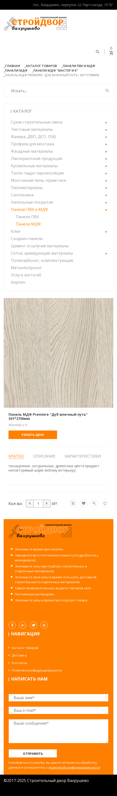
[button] (106, 122)
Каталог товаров (41, 66)
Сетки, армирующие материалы (42, 253)
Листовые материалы (32, 129)
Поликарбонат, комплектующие (42, 260)
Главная (12, 66)
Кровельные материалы (34, 165)
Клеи (15, 231)
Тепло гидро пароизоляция (37, 173)
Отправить (33, 753)
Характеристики (83, 456)
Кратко (16, 456)
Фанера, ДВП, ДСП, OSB (33, 136)
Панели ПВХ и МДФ (79, 66)
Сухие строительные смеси (36, 122)
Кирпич (18, 282)
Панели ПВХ (27, 216)
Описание (44, 456)
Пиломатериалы (26, 187)
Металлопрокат (26, 267)
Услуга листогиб (26, 275)
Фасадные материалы (32, 151)
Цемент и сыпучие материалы (40, 246)
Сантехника (22, 195)
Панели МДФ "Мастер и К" (55, 70)
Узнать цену (32, 434)
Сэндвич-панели (26, 238)
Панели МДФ (16, 70)
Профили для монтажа (32, 144)
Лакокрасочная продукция (36, 158)
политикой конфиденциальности (74, 767)
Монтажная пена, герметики (38, 180)
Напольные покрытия (32, 202)
